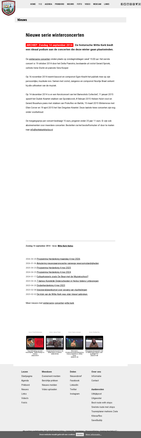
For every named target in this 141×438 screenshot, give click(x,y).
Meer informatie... (94, 434)
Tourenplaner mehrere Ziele (104, 411)
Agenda (48, 4)
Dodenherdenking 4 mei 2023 (51, 285)
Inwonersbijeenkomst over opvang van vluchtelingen (62, 290)
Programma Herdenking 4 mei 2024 (54, 272)
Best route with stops (101, 402)
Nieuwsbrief (76, 376)
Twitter (73, 389)
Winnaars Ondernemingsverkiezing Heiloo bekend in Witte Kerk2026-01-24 (74, 353)
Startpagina (26, 376)
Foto (79, 4)
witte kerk (69, 303)
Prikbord (59, 4)
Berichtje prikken (50, 380)
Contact (95, 380)
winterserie (48, 303)
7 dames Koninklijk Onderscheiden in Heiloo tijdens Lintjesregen (68, 281)
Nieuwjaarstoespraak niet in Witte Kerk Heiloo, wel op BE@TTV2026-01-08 (94, 352)
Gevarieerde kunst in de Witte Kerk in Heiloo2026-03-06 (55, 351)
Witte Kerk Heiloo (65, 246)
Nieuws (70, 4)
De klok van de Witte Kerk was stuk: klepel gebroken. (62, 294)
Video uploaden (49, 389)
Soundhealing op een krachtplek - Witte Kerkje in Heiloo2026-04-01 (35, 352)
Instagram (75, 393)
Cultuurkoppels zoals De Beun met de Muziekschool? (62, 276)
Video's (24, 398)
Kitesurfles (96, 416)
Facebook (74, 380)
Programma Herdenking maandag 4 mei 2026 (58, 259)
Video (87, 4)
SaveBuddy (96, 420)
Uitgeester (96, 398)
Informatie (96, 376)
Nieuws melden (49, 385)
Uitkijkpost (96, 393)
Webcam (97, 4)
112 (40, 4)
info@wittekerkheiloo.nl (41, 129)
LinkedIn (74, 385)
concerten (59, 303)
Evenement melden (51, 376)
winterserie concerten (39, 59)
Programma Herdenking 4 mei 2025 (54, 267)
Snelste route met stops (103, 407)
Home (33, 4)
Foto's (24, 402)
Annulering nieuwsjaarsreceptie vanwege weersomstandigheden (68, 263)
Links (106, 4)
